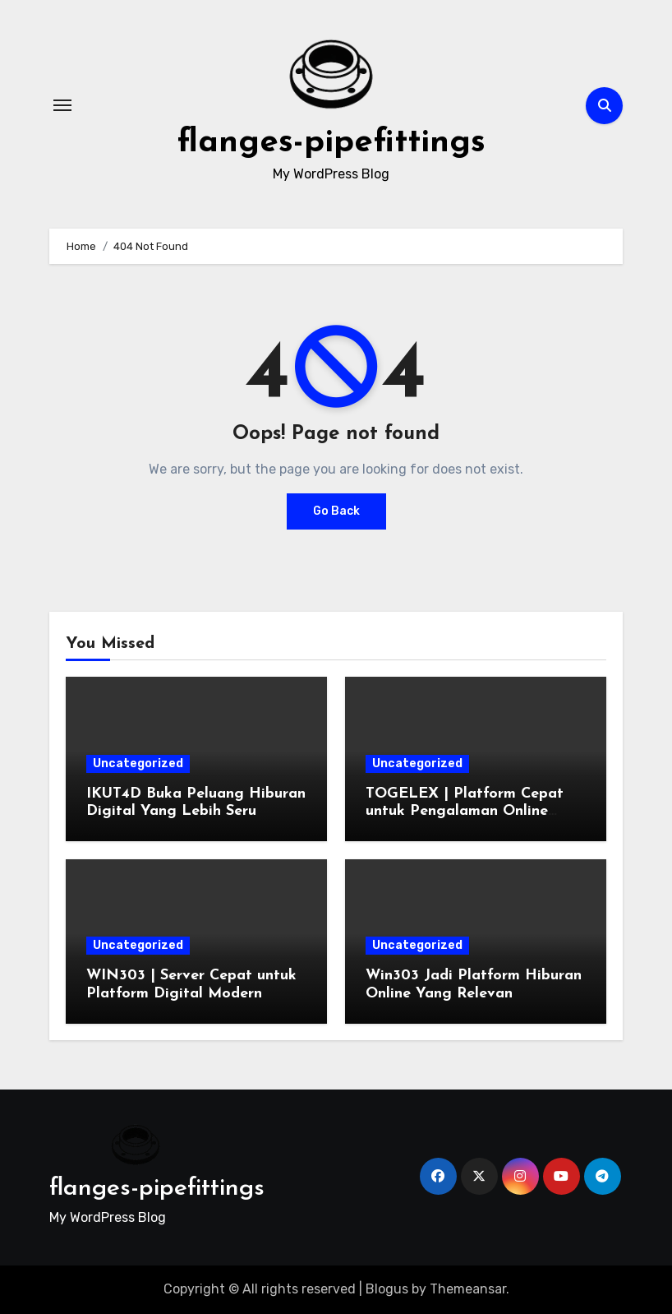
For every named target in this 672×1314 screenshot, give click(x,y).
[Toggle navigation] (62, 105)
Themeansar (468, 1289)
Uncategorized (138, 763)
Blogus (387, 1289)
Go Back (336, 511)
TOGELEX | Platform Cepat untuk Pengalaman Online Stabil (465, 811)
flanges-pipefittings (331, 143)
